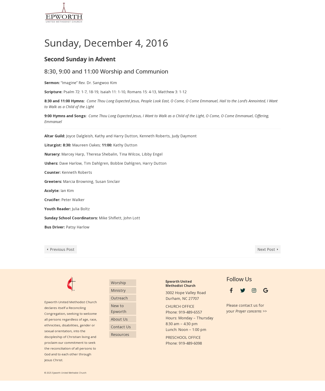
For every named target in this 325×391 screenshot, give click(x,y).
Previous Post (62, 249)
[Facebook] (231, 290)
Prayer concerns (248, 311)
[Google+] (265, 290)
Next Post (266, 249)
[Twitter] (243, 290)
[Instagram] (254, 290)
